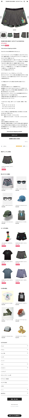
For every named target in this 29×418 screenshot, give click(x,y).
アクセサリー (3, 367)
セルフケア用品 (4, 382)
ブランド (2, 346)
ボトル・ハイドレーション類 (6, 375)
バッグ (2, 364)
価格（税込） (3, 393)
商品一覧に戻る (14, 399)
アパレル (2, 349)
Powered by (14, 406)
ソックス (2, 357)
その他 (2, 386)
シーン (2, 389)
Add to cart (14, 135)
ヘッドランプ (3, 371)
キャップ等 (3, 353)
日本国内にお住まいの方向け (14, 138)
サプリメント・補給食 (5, 378)
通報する (26, 141)
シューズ (2, 360)
